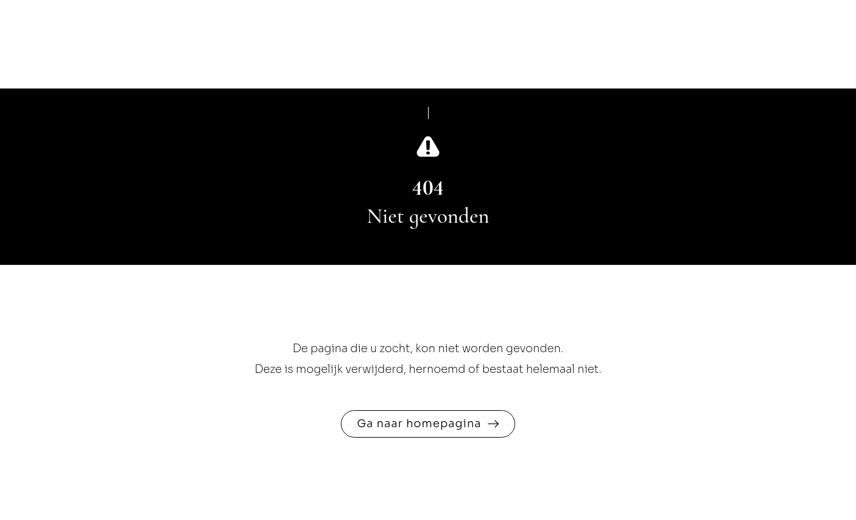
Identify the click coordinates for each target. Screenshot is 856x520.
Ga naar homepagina (419, 423)
